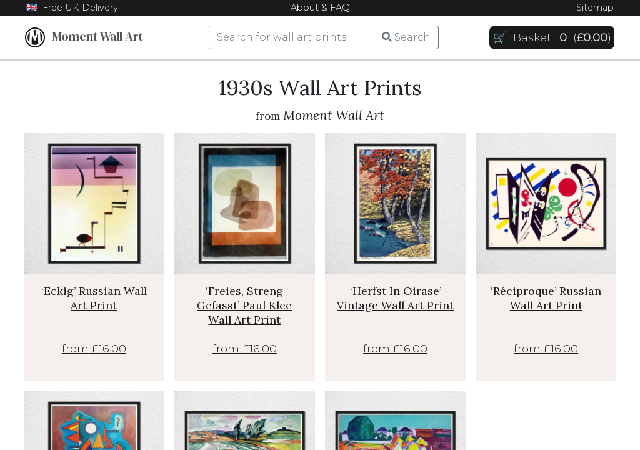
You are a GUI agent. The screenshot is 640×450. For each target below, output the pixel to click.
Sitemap (595, 7)
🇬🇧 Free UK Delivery (72, 7)
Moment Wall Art (84, 38)
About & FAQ (320, 7)
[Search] (291, 37)
